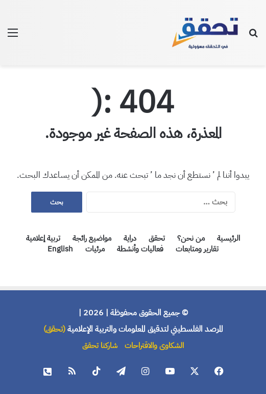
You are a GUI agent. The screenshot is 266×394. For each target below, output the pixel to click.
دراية (130, 238)
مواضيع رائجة (91, 238)
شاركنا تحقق (99, 345)
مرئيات (95, 249)
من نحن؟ (191, 238)
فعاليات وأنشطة (140, 249)
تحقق (157, 238)
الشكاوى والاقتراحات (154, 345)
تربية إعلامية (43, 238)
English (60, 249)
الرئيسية (228, 238)
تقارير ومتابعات (197, 249)
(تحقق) (54, 329)
